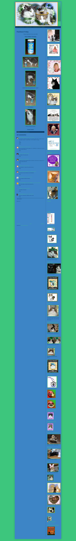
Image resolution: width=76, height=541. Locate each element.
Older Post (42, 223)
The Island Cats (21, 177)
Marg (20, 159)
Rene (20, 153)
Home (31, 223)
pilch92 (20, 165)
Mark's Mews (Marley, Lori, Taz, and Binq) (25, 182)
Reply (20, 150)
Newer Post (18, 223)
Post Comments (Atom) (24, 225)
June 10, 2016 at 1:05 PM (25, 159)
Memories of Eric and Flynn (23, 171)
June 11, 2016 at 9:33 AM (29, 194)
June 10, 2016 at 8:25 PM (28, 177)
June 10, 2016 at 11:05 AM (25, 153)
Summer (20, 188)
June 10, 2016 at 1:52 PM (25, 165)
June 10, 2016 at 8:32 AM (30, 137)
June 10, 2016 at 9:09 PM (26, 188)
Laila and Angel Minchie (52, 521)
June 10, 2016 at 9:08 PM (36, 182)
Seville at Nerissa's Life (23, 137)
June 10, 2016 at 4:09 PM (32, 171)
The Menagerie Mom (22, 194)
